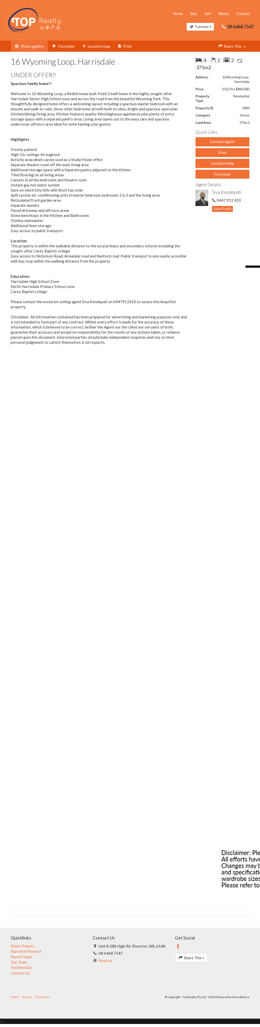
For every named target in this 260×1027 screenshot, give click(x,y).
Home (178, 13)
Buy (193, 13)
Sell (207, 13)
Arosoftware (240, 997)
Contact (243, 13)
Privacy (27, 997)
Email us (105, 960)
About (223, 13)
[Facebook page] (178, 947)
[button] (223, 152)
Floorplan (222, 174)
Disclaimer (42, 997)
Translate (200, 26)
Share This (232, 46)
